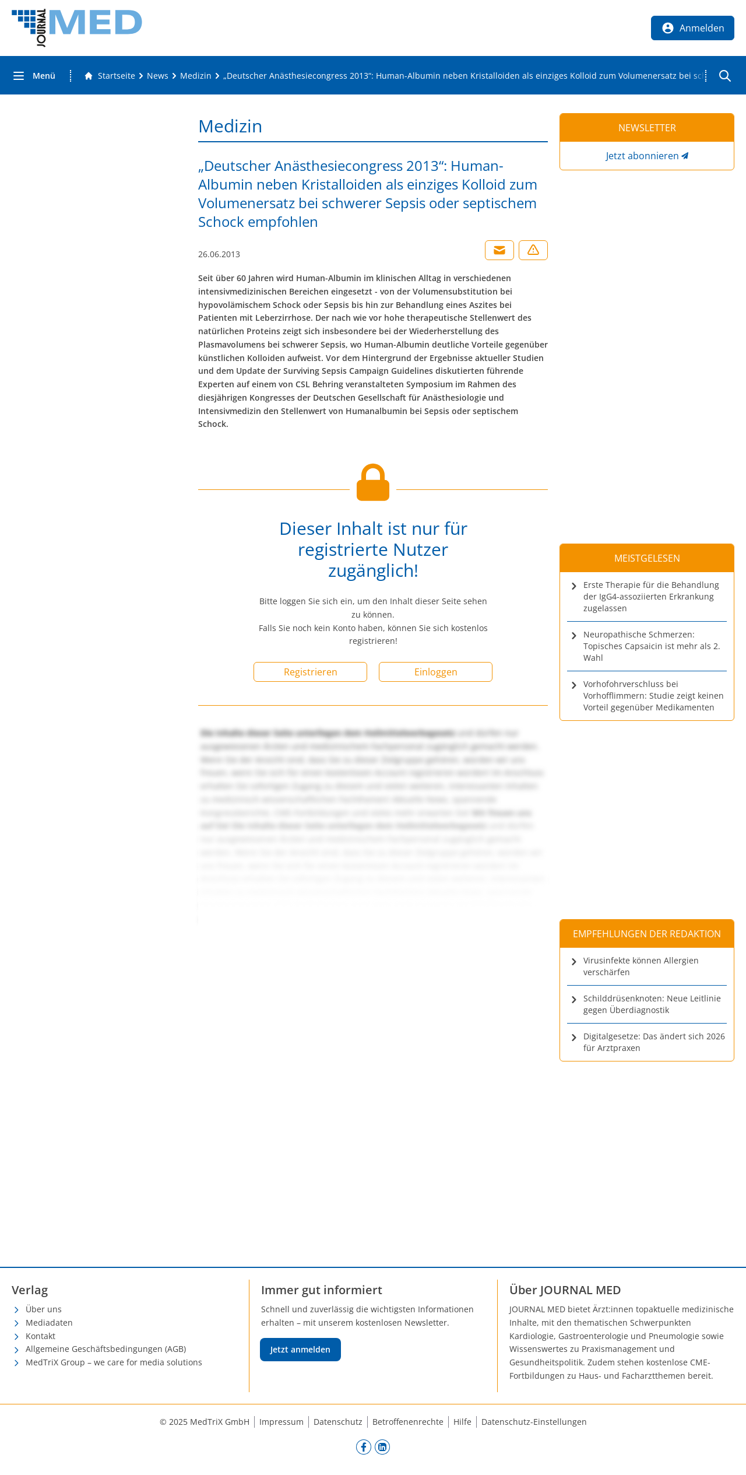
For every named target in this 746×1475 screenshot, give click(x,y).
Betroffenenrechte (408, 1421)
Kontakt (40, 1335)
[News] (157, 76)
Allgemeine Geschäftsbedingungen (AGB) (106, 1348)
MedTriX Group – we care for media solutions (114, 1362)
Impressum (281, 1421)
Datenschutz (338, 1421)
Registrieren (310, 671)
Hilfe (462, 1421)
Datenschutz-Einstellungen (534, 1421)
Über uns (44, 1309)
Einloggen (436, 671)
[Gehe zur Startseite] (109, 76)
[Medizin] (196, 76)
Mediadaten (49, 1322)
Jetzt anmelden (300, 1349)
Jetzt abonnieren (642, 155)
